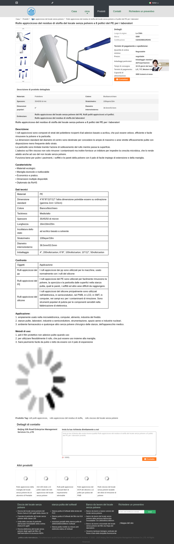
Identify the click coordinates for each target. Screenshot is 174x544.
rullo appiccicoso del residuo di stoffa (66, 418)
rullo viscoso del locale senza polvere (101, 418)
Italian (155, 3)
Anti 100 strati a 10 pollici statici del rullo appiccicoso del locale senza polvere (45, 491)
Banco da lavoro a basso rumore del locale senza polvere (100, 512)
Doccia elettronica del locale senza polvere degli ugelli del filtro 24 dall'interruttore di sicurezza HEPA (31, 531)
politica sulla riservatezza (27, 538)
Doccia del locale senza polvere (29, 506)
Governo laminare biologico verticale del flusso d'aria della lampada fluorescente (101, 532)
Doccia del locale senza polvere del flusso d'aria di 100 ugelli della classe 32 (33, 512)
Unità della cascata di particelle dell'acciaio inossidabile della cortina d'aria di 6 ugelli (31, 524)
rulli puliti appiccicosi (38, 418)
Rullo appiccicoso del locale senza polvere (47, 19)
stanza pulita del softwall (64, 504)
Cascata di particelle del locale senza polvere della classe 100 (32, 517)
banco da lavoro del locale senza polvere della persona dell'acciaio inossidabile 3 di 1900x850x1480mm (100, 518)
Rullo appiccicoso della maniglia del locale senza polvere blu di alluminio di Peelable (25, 491)
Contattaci (123, 79)
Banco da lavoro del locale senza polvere (99, 506)
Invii (150, 512)
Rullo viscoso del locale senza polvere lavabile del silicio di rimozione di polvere (107, 491)
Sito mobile (123, 527)
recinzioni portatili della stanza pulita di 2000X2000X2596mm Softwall (66, 523)
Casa (74, 11)
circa (87, 11)
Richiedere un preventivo (141, 11)
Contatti (117, 11)
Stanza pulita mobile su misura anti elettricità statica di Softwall (65, 528)
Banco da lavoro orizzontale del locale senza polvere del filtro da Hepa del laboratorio (100, 526)
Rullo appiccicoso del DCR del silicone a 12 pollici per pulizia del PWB (85, 491)
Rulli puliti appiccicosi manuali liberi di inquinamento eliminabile (65, 491)
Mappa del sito (126, 523)
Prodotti (101, 11)
